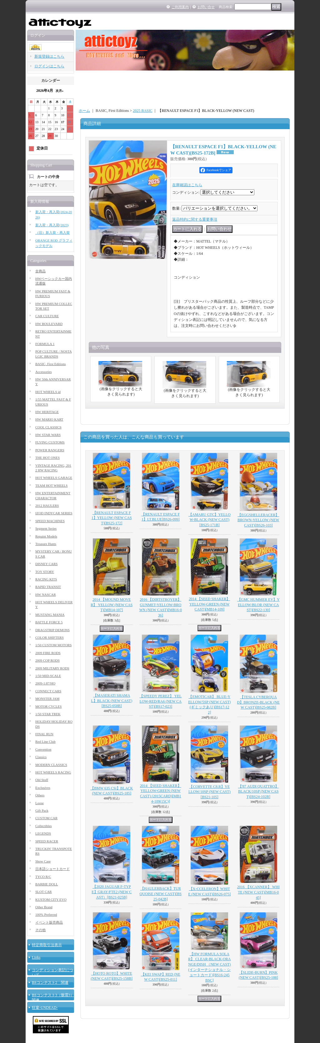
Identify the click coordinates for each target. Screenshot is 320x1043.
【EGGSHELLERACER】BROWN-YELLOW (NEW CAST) (258, 520)
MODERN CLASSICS (51, 765)
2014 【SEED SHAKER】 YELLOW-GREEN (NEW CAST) (209, 604)
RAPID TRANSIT (48, 587)
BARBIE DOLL (46, 884)
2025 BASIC (142, 110)
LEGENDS (43, 833)
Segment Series (46, 528)
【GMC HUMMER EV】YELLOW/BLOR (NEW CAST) (258, 604)
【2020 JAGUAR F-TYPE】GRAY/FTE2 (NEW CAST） (112, 891)
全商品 (40, 271)
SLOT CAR (43, 892)
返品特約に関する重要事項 (194, 219)
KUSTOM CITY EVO (51, 899)
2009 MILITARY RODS (52, 668)
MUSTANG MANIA (50, 614)
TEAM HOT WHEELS (51, 485)
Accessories (43, 372)
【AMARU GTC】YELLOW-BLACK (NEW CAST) (209, 519)
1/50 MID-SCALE (48, 676)
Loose (39, 803)
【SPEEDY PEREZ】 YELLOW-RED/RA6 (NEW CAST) (160, 701)
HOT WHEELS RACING (53, 772)
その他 (40, 930)
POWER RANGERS (49, 450)
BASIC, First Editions (50, 364)
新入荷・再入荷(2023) (51, 225)
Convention (43, 749)
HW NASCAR (45, 594)
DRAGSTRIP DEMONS (52, 630)
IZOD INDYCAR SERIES (53, 513)
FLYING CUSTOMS (50, 442)
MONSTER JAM (47, 698)
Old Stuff (41, 780)
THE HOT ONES (47, 457)
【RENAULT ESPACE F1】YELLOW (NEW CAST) (112, 518)
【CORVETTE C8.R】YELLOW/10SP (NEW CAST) (209, 791)
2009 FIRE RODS (48, 653)
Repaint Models (46, 536)
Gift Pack (41, 810)
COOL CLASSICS (48, 427)
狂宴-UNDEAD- (45, 1007)
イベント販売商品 (49, 922)
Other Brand (43, 907)
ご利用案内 (180, 7)
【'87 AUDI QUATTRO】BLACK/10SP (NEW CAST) (258, 791)
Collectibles (43, 826)
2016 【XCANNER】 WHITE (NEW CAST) (258, 892)
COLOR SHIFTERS (49, 637)
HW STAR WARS (48, 435)
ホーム (84, 110)
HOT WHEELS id (48, 392)
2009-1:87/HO (45, 683)
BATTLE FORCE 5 (48, 622)
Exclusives (42, 787)
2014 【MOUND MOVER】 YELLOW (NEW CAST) (111, 604)
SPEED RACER (46, 841)
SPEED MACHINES (50, 521)
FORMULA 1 (44, 344)
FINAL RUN (44, 734)
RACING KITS (46, 579)
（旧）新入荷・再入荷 (52, 232)
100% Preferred (46, 914)
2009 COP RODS (47, 660)
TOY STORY (44, 572)
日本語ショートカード (52, 869)
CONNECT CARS (48, 691)
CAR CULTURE (47, 316)
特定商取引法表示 (47, 945)
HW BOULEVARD (48, 324)
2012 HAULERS (47, 505)
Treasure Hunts (45, 544)
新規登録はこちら (49, 56)
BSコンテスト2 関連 (50, 982)
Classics (41, 757)
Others (39, 795)
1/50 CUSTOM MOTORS (53, 645)
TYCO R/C (43, 876)
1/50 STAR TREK (48, 714)
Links (36, 957)
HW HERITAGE (47, 412)
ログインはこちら (49, 66)
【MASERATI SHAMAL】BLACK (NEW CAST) (111, 700)
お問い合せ (206, 7)
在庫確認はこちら (187, 185)
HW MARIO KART (49, 419)
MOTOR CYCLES (48, 706)
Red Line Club (45, 741)
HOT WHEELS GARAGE (53, 478)
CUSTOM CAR (46, 818)
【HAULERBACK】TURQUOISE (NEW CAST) (161, 893)
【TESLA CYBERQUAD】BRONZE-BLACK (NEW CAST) (258, 702)
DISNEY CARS (46, 564)
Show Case (43, 861)
